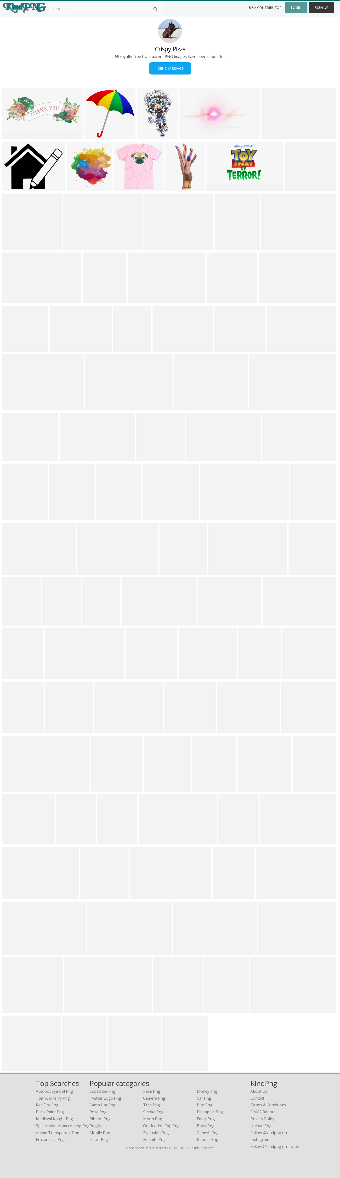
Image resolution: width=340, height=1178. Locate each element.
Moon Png (152, 1118)
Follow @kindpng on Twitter (275, 1146)
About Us (258, 1091)
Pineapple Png (210, 1112)
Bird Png (204, 1105)
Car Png (204, 1098)
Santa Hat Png (102, 1105)
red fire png (47, 1105)
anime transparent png (57, 1132)
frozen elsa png (50, 1139)
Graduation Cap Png (161, 1125)
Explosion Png (156, 1132)
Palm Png (151, 1091)
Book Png (206, 1125)
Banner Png (207, 1139)
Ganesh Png (208, 1132)
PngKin (96, 1125)
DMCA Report (262, 1112)
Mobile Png (100, 1132)
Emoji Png (206, 1118)
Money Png (207, 1091)
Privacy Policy (262, 1118)
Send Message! (170, 68)
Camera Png (154, 1098)
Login (296, 7)
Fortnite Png (154, 1139)
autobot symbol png (54, 1091)
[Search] (155, 9)
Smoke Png (153, 1112)
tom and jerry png (53, 1098)
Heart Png (99, 1139)
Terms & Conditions (268, 1105)
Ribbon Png (100, 1118)
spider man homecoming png (63, 1125)
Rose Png (98, 1112)
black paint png (50, 1112)
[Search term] (105, 8)
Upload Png (261, 1125)
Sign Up (321, 7)
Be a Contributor (265, 7)
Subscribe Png (102, 1091)
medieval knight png (54, 1118)
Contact (257, 1098)
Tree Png (151, 1105)
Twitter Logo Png (105, 1098)
